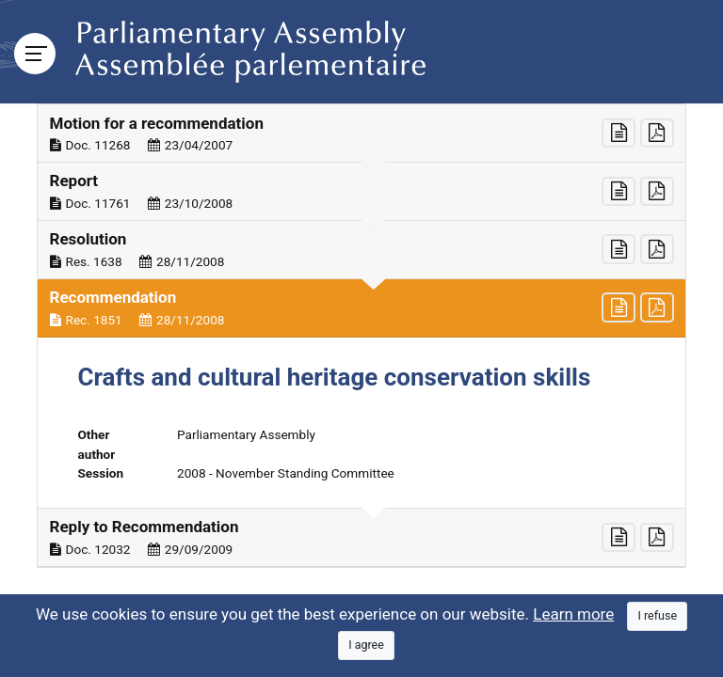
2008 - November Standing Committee (285, 472)
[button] (361, 133)
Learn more (573, 614)
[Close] (657, 616)
